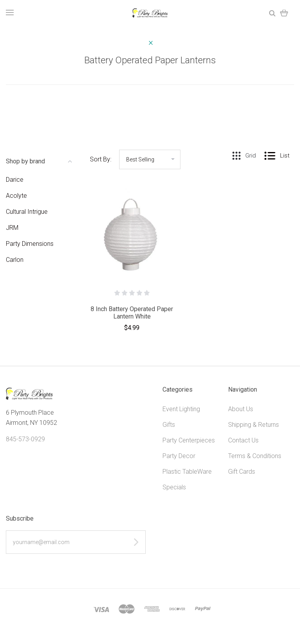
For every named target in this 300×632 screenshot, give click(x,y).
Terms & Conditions (254, 456)
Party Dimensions (30, 243)
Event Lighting (181, 409)
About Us (240, 409)
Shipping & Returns (253, 424)
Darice (14, 179)
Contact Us (243, 440)
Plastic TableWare (187, 471)
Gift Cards (241, 471)
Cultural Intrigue (27, 211)
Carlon (14, 259)
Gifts (168, 424)
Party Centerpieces (188, 440)
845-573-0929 (25, 439)
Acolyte (16, 195)
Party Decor (178, 456)
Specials (174, 487)
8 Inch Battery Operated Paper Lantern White (132, 312)
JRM (12, 227)
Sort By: (100, 159)
